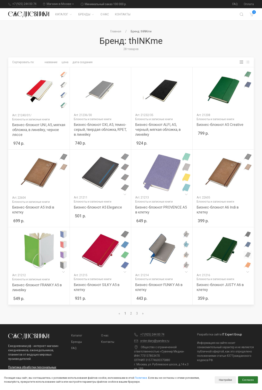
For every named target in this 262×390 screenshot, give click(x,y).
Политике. (141, 377)
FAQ (235, 4)
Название (51, 62)
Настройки (225, 379)
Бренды (86, 14)
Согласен (248, 379)
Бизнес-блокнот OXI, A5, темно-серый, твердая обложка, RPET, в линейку (100, 129)
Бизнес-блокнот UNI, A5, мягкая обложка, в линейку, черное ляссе (38, 130)
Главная (115, 31)
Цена (65, 62)
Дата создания (82, 62)
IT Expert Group (232, 334)
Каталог (63, 14)
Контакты (122, 14)
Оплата (249, 4)
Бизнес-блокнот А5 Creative (220, 124)
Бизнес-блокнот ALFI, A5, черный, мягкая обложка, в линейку (158, 129)
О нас (105, 14)
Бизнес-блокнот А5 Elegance (98, 207)
